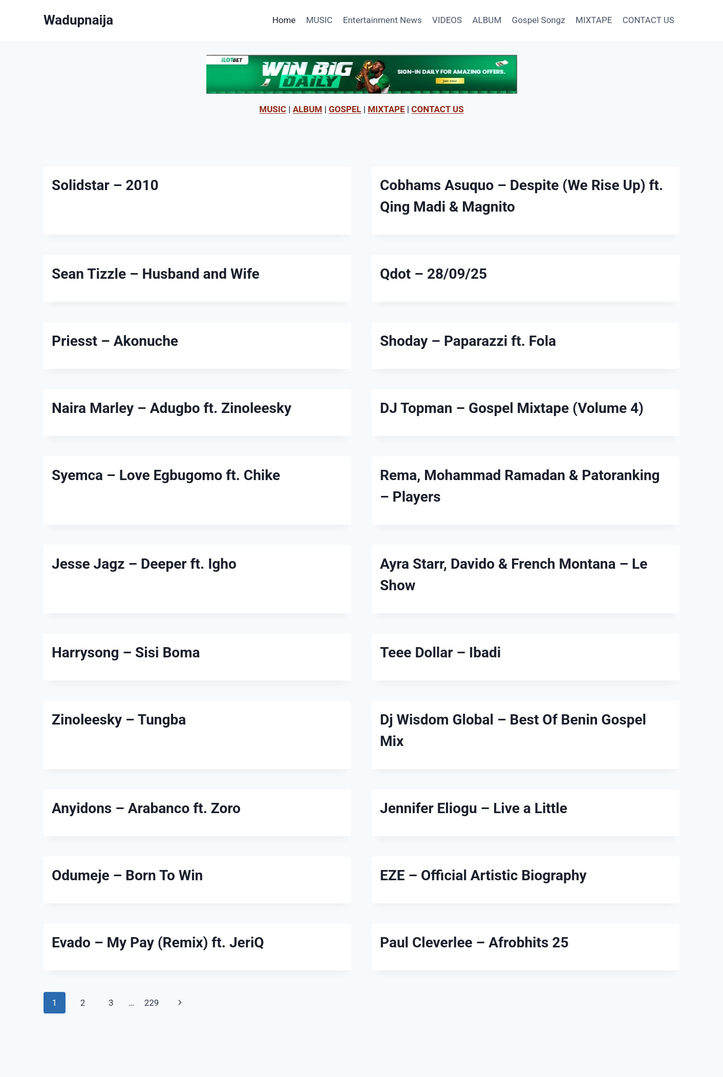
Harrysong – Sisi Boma (126, 652)
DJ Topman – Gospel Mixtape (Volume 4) (512, 408)
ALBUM (487, 20)
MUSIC (319, 20)
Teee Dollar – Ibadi (440, 652)
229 (151, 1003)
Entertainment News (382, 20)
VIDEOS (447, 20)
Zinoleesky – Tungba (119, 719)
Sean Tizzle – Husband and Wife (156, 273)
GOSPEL (345, 109)
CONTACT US (648, 20)
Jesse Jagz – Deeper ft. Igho (144, 563)
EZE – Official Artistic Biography (483, 875)
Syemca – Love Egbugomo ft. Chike (166, 475)
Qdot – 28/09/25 (433, 273)
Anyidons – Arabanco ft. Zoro (146, 808)
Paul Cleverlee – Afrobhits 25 (474, 942)
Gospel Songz (538, 20)
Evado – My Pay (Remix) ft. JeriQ (158, 942)
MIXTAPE (594, 20)
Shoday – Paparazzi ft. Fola (468, 341)
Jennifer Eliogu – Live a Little (473, 808)
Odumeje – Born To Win (127, 875)
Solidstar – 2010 (105, 185)
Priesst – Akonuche (115, 341)
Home (284, 20)
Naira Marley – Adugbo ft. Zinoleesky (171, 408)
